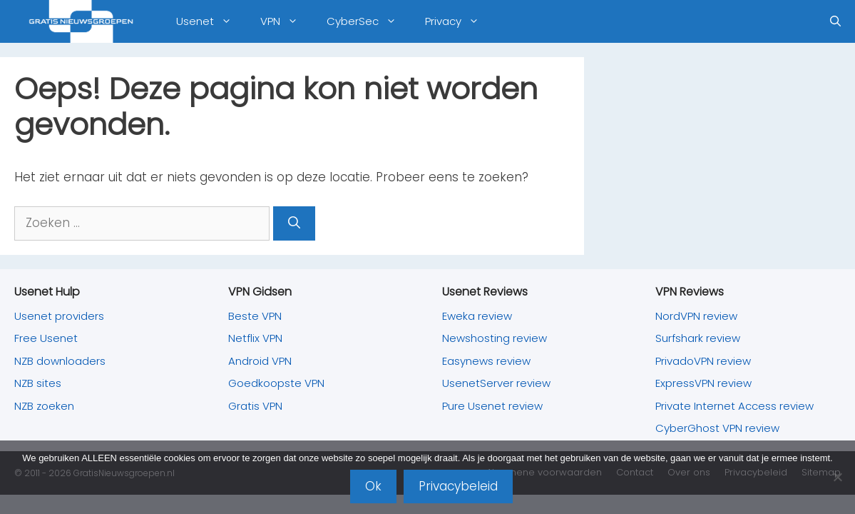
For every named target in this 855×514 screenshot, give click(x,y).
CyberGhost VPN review (717, 427)
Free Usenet (46, 338)
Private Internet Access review (734, 405)
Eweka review (477, 315)
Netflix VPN (255, 338)
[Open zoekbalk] (835, 21)
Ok (373, 486)
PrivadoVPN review (703, 360)
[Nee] (837, 477)
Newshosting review (494, 338)
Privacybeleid (458, 486)
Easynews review (486, 360)
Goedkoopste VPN (276, 383)
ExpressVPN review (703, 383)
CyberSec (369, 21)
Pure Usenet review (492, 405)
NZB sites (37, 383)
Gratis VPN (255, 405)
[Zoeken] (294, 223)
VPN (286, 21)
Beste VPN (255, 315)
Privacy (459, 21)
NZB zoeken (44, 405)
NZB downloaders (60, 360)
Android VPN (260, 360)
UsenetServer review (496, 383)
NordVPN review (696, 315)
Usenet (211, 21)
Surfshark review (697, 338)
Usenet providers (59, 315)
